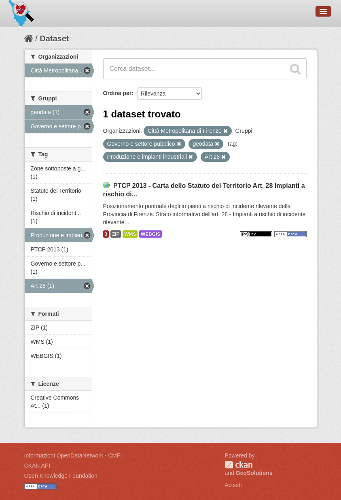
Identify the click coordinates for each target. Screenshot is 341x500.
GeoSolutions (254, 473)
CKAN (238, 464)
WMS (130, 234)
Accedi (233, 485)
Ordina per (117, 93)
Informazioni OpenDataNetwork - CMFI (73, 455)
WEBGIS (150, 234)
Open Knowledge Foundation (60, 475)
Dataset (54, 38)
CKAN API (37, 465)
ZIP (115, 234)
